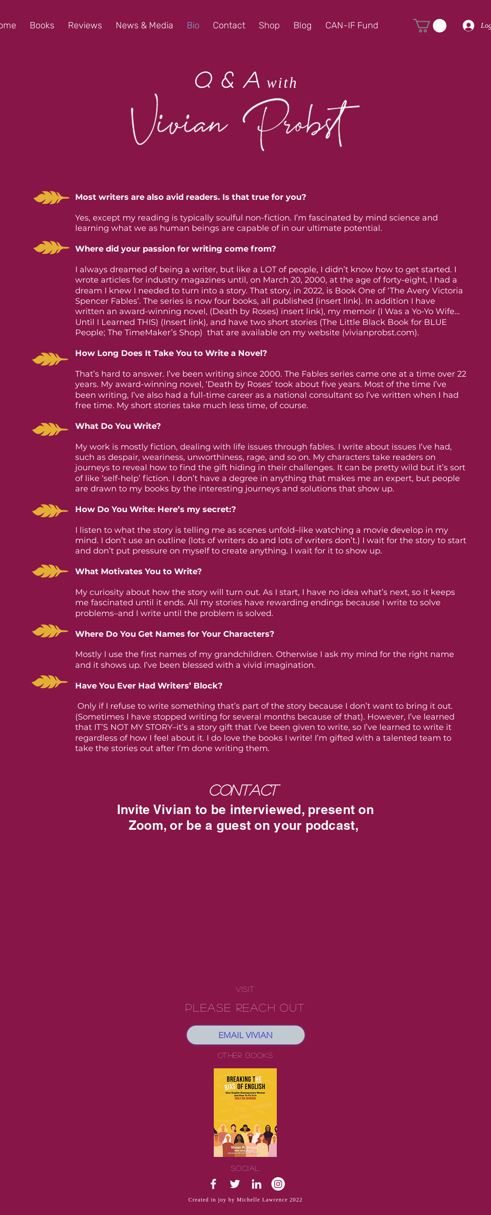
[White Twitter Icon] (235, 1184)
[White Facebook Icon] (213, 1184)
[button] (429, 25)
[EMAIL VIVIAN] (246, 1035)
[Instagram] (278, 1184)
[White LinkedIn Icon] (256, 1184)
